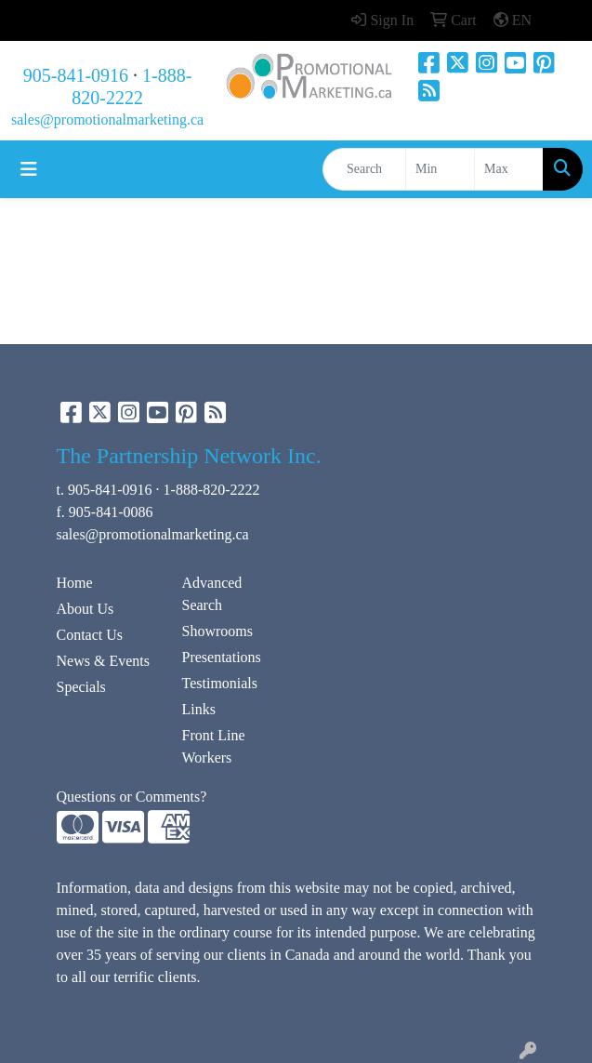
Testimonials (220, 683)
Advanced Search (212, 594)
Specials (81, 687)
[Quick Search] (364, 169)
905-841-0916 (75, 75)
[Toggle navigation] (28, 169)
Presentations (221, 657)
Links (199, 709)
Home (75, 583)
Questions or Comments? (132, 796)
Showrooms (217, 631)
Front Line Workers (213, 746)
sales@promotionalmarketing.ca (107, 119)
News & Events (103, 661)
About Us (85, 609)
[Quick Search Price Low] (440, 169)
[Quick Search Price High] (509, 169)
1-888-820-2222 (212, 490)
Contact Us (90, 635)
